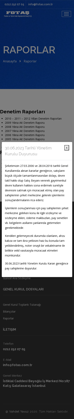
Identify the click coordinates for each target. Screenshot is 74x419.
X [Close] (66, 148)
